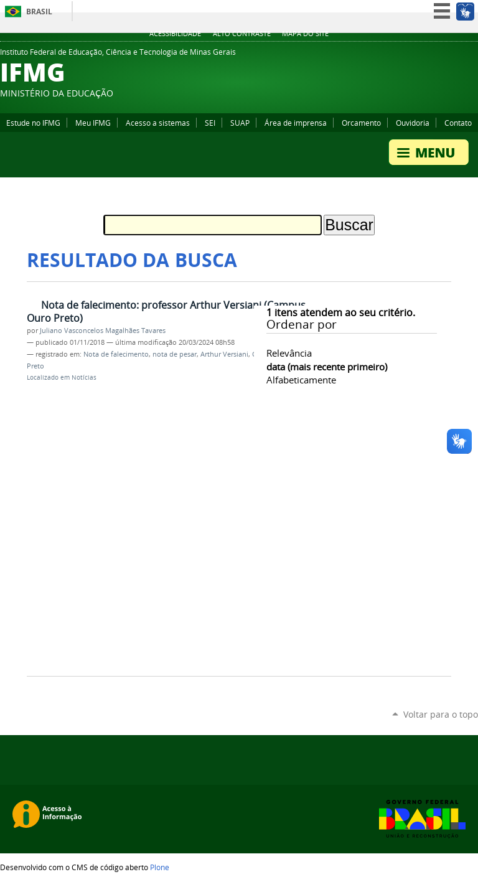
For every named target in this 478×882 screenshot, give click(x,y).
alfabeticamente (301, 379)
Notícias (84, 377)
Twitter (472, 55)
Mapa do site (305, 33)
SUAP (240, 123)
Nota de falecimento (116, 354)
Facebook (440, 55)
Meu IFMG (93, 123)
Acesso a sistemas (158, 123)
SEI (210, 123)
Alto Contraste (242, 33)
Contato (458, 123)
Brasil (39, 11)
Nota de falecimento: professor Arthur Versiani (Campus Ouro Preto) (166, 311)
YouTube (425, 55)
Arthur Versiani (224, 354)
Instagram (456, 55)
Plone (159, 867)
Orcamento (361, 123)
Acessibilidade (175, 33)
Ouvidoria (412, 123)
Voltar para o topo (440, 714)
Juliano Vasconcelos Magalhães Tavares (103, 330)
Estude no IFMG (33, 123)
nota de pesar (174, 354)
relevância (289, 353)
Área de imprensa (296, 123)
